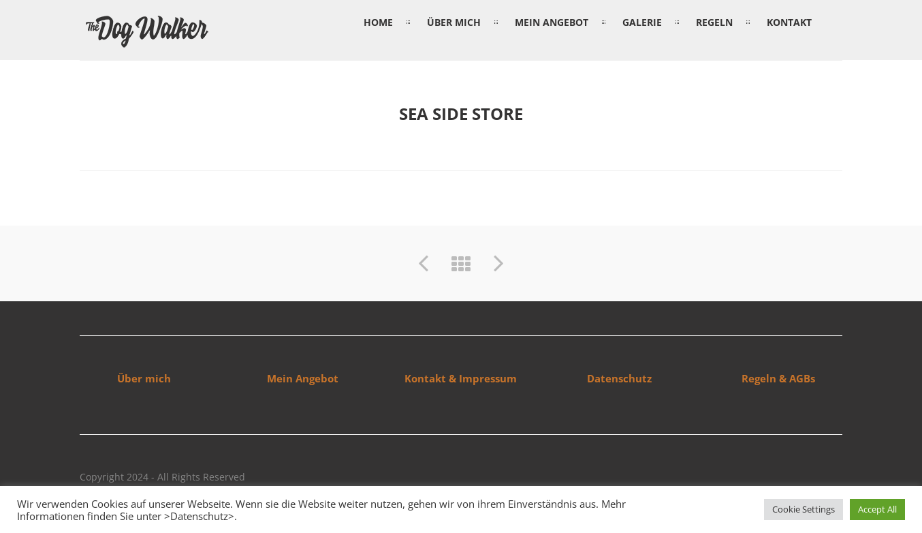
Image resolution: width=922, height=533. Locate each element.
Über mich (144, 378)
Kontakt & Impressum (460, 378)
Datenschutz (619, 378)
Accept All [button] (877, 509)
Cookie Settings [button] (803, 509)
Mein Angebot (302, 378)
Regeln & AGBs (778, 378)
